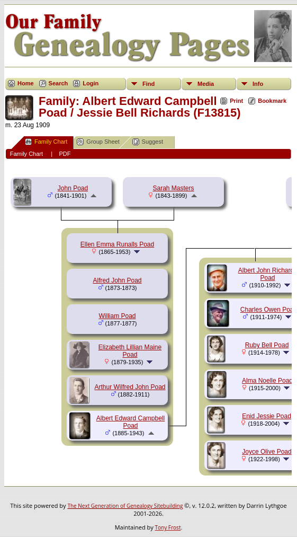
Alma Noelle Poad (267, 380)
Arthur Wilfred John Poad (129, 387)
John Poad (73, 188)
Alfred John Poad (117, 280)
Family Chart (46, 142)
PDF (64, 154)
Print (236, 101)
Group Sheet (98, 142)
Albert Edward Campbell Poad (130, 422)
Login (90, 83)
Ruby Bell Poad (267, 345)
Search (58, 83)
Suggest (147, 142)
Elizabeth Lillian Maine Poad (129, 351)
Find (148, 84)
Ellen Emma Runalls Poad (117, 244)
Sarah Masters (173, 188)
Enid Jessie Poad (266, 416)
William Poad (117, 316)
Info (258, 84)
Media (205, 84)
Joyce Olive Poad (266, 451)
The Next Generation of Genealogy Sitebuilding (125, 505)
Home (25, 83)
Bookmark (272, 101)
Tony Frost (168, 527)
